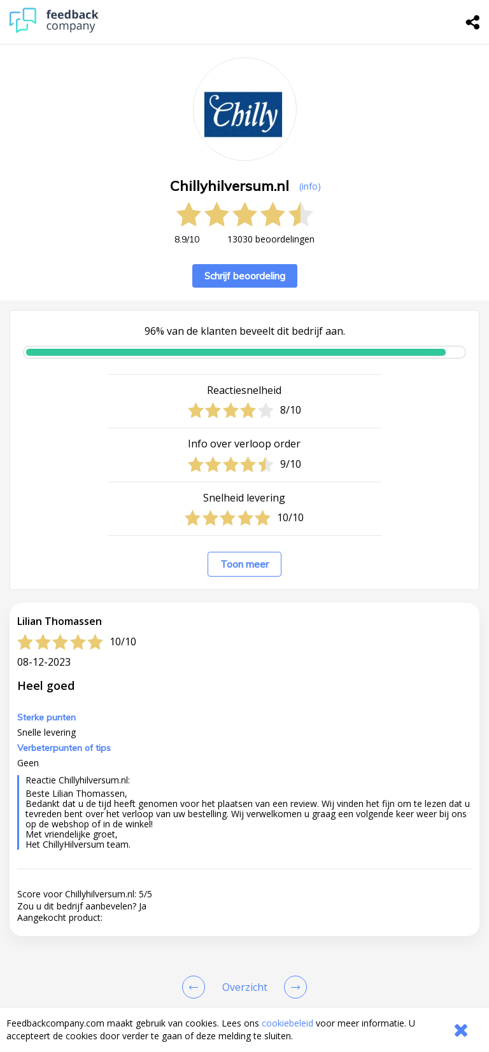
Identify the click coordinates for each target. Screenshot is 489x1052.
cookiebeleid (287, 1023)
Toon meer (244, 564)
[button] (244, 841)
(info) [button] (310, 186)
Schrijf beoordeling (244, 276)
